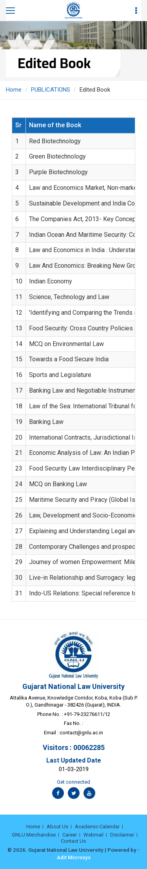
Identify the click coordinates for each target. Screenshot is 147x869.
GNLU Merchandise (34, 835)
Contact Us (73, 841)
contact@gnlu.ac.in (81, 733)
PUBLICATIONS (50, 89)
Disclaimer (122, 835)
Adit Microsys (74, 857)
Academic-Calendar (97, 826)
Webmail (93, 835)
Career (69, 835)
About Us (57, 826)
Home (14, 89)
